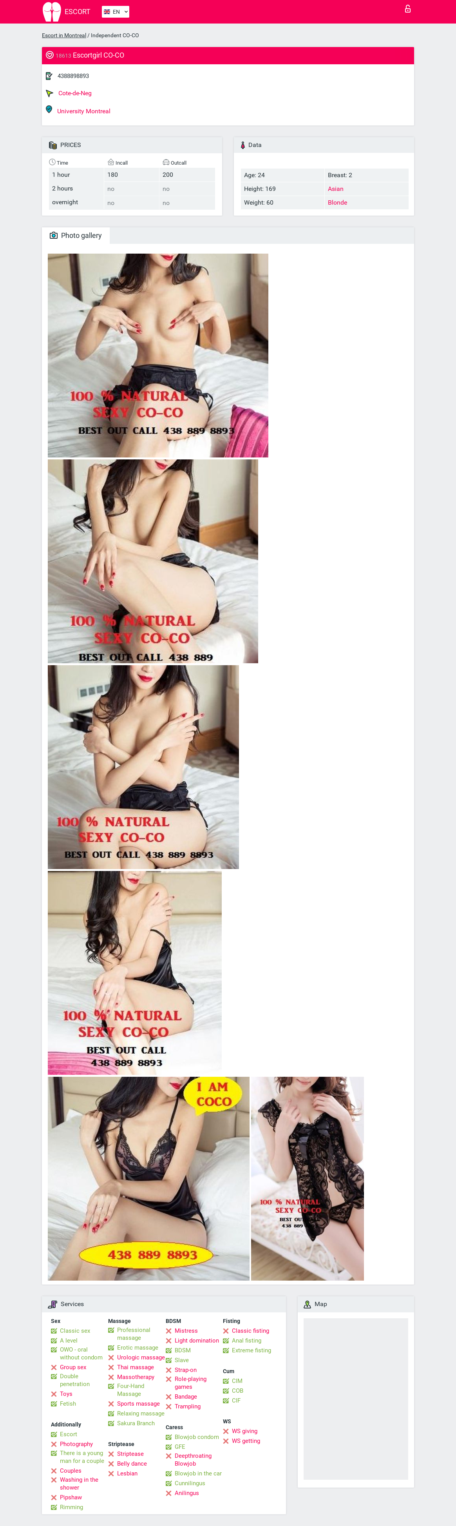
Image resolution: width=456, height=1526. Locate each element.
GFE (180, 1446)
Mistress (186, 1330)
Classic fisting (250, 1330)
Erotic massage (137, 1347)
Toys (66, 1393)
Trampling (188, 1406)
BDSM (183, 1350)
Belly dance (132, 1463)
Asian (336, 188)
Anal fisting (246, 1340)
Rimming (71, 1507)
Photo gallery (76, 235)
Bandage (186, 1396)
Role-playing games (190, 1382)
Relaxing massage (141, 1413)
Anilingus (187, 1493)
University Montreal (78, 110)
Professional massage (133, 1333)
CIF (236, 1400)
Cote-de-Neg (69, 93)
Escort (68, 1434)
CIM (237, 1380)
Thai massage (135, 1367)
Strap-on (186, 1370)
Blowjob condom (197, 1437)
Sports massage (138, 1403)
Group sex (73, 1367)
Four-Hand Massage (130, 1390)
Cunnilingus (190, 1483)
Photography (76, 1444)
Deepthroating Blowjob (193, 1459)
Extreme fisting (251, 1350)
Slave (182, 1360)
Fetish (68, 1403)
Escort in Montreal (64, 35)
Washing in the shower (79, 1483)
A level (69, 1340)
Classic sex (75, 1330)
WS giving (244, 1431)
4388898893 (73, 76)
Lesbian (127, 1473)
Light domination (197, 1340)
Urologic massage (141, 1357)
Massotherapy (135, 1377)
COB (237, 1390)
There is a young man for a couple (82, 1457)
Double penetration (75, 1380)
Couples (70, 1470)
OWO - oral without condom (81, 1353)
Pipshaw (71, 1497)
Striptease (130, 1453)
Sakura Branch (136, 1423)
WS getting (246, 1440)
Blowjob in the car (198, 1473)
